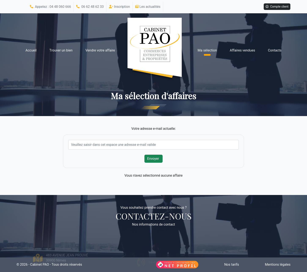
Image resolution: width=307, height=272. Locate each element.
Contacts (274, 50)
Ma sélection (207, 50)
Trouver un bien (61, 50)
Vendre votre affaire (100, 50)
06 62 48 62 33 (89, 7)
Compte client (276, 6)
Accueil (30, 50)
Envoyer (153, 159)
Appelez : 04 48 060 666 (49, 7)
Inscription (118, 7)
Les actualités (147, 7)
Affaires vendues (242, 50)
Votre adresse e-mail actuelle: (153, 129)
